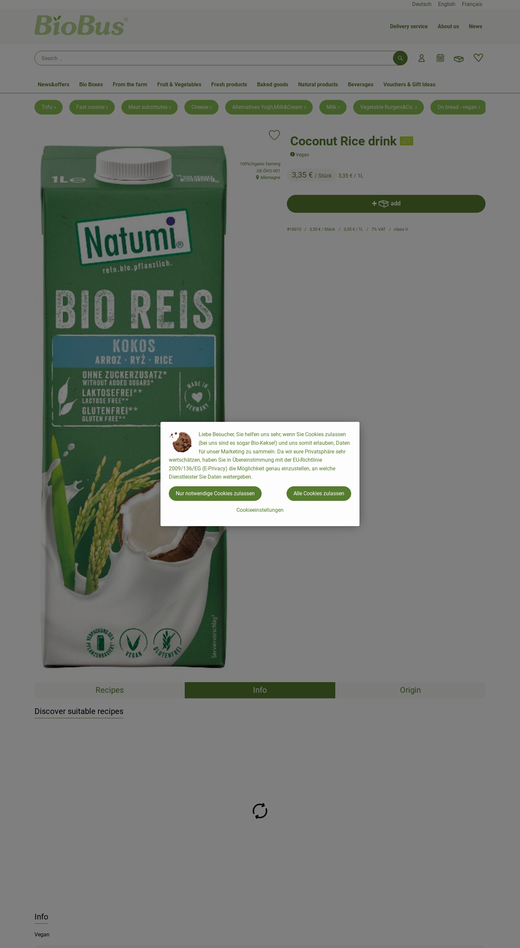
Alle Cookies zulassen (318, 493)
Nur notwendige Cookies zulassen (215, 493)
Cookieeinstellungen (260, 510)
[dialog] (260, 474)
